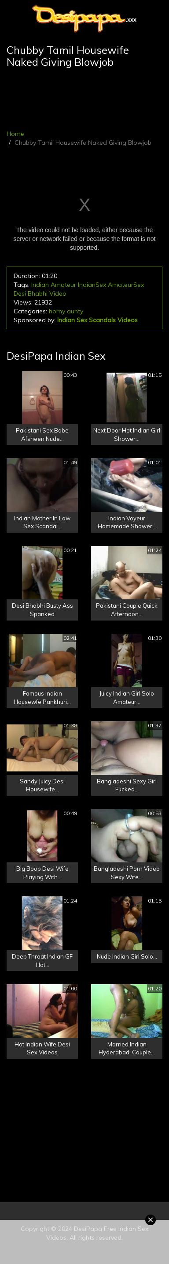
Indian (40, 285)
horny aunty (66, 311)
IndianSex (92, 285)
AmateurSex (126, 285)
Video (57, 293)
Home (15, 134)
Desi (20, 293)
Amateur (63, 285)
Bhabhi (38, 293)
